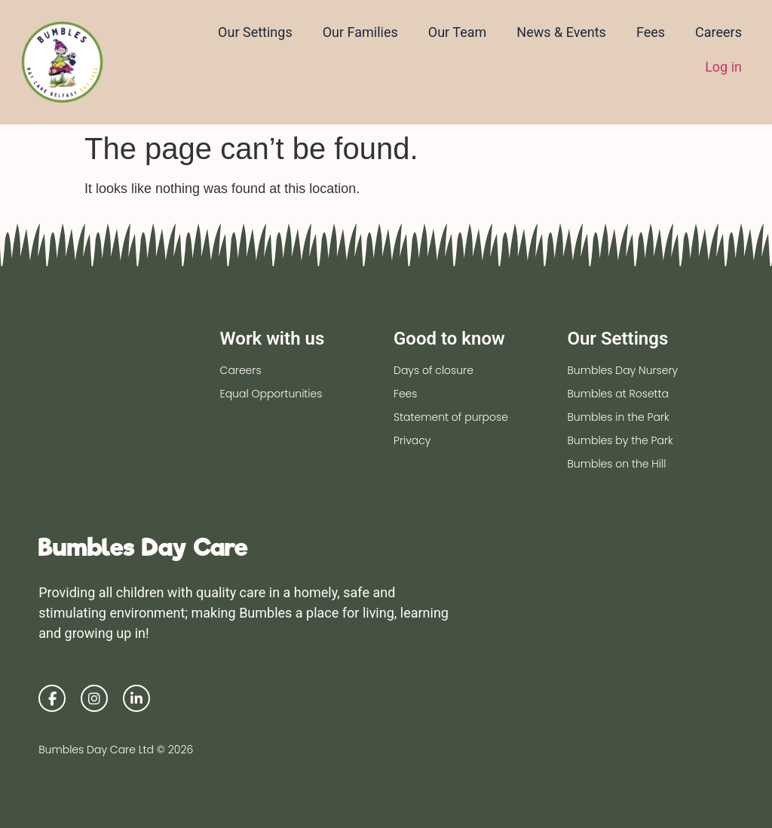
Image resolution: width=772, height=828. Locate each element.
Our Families (360, 32)
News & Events (561, 32)
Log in (723, 67)
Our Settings (255, 32)
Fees (650, 32)
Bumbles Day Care (143, 547)
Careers (718, 32)
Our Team (457, 32)
